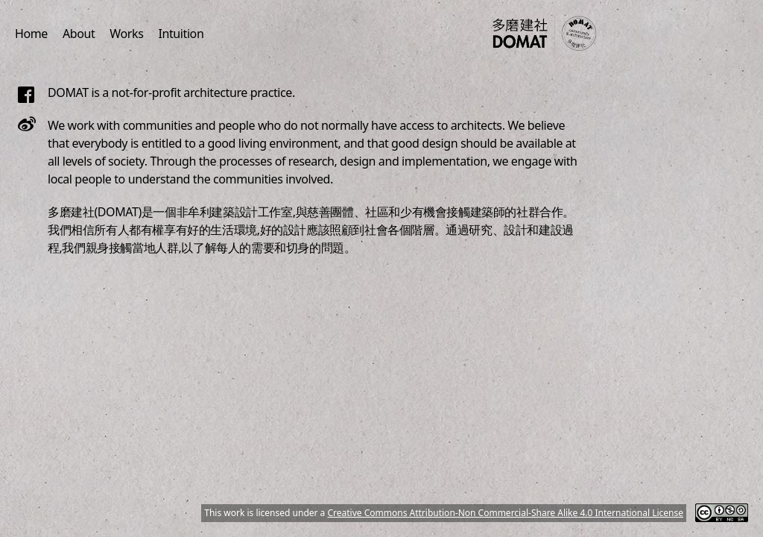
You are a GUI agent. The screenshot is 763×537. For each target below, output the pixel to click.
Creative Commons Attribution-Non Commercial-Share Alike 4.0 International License (505, 512)
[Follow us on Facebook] (27, 95)
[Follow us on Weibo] (27, 124)
